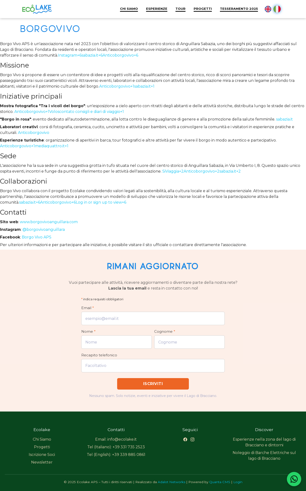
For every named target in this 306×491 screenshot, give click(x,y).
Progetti (203, 9)
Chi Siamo (129, 9)
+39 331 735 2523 (129, 447)
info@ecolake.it (122, 439)
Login (237, 482)
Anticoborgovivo (33, 132)
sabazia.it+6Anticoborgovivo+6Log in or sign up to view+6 (72, 202)
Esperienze (156, 9)
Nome (88, 331)
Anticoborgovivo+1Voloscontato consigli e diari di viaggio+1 (69, 111)
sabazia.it (284, 119)
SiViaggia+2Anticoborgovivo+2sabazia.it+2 (201, 171)
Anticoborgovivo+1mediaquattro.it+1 (34, 146)
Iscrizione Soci (42, 454)
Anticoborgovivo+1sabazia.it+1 (126, 86)
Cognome (164, 331)
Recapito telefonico (99, 355)
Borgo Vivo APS (36, 237)
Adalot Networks (171, 482)
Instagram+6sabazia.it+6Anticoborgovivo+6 (98, 55)
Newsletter (42, 462)
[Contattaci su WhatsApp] (294, 479)
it (277, 9)
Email (87, 308)
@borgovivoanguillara (43, 229)
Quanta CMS (219, 482)
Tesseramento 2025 (239, 9)
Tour (180, 9)
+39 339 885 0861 (128, 454)
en (268, 9)
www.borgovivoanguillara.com (49, 222)
